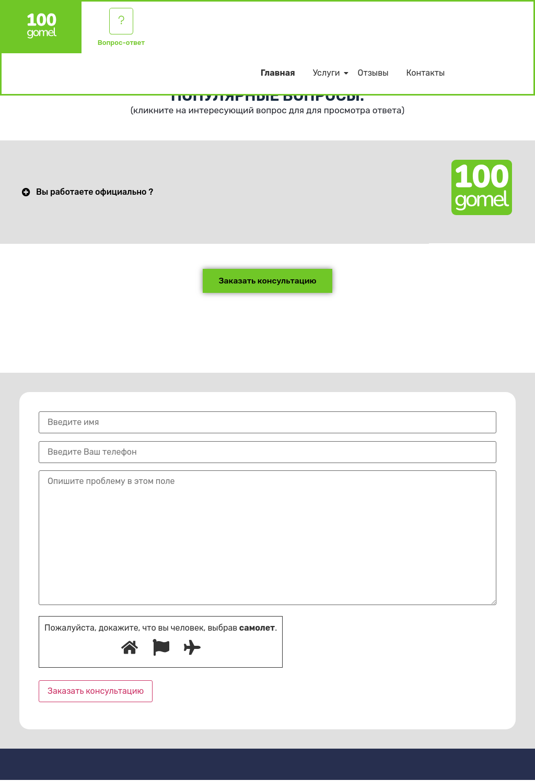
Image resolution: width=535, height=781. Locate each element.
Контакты (425, 74)
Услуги (328, 74)
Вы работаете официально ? (94, 192)
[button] (214, 193)
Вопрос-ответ (121, 44)
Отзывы (373, 74)
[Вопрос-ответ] (121, 22)
